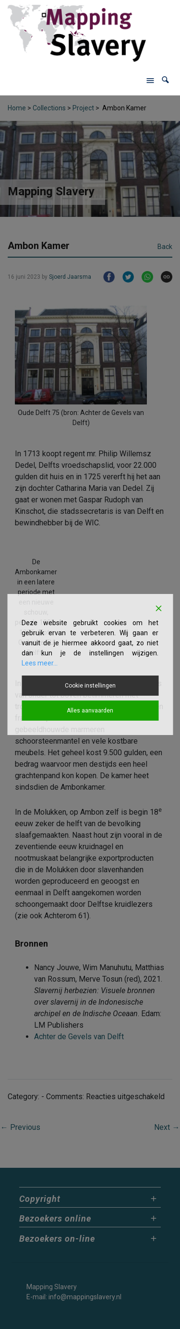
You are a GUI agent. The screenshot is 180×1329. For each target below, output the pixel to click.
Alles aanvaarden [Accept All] (90, 710)
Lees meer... (40, 663)
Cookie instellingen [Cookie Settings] (90, 685)
